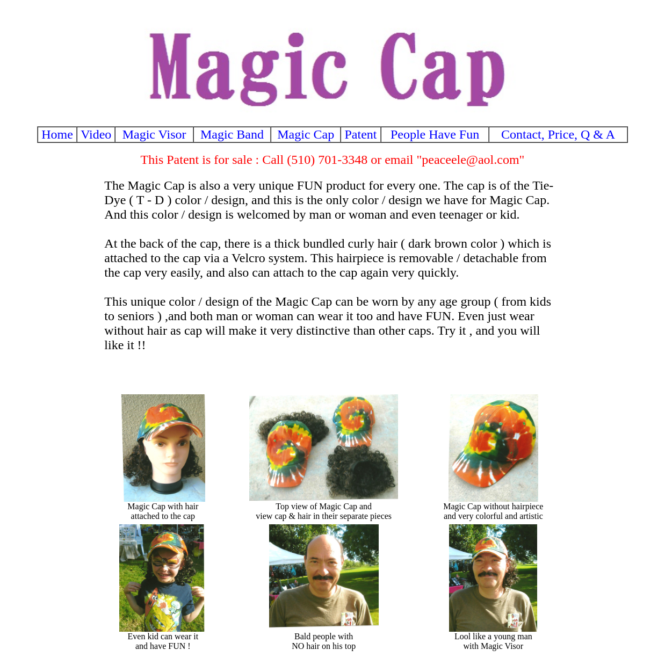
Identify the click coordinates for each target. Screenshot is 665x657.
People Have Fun (435, 134)
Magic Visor (154, 134)
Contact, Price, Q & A (558, 134)
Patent (361, 134)
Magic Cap (305, 134)
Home (57, 134)
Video (96, 134)
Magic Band (232, 134)
